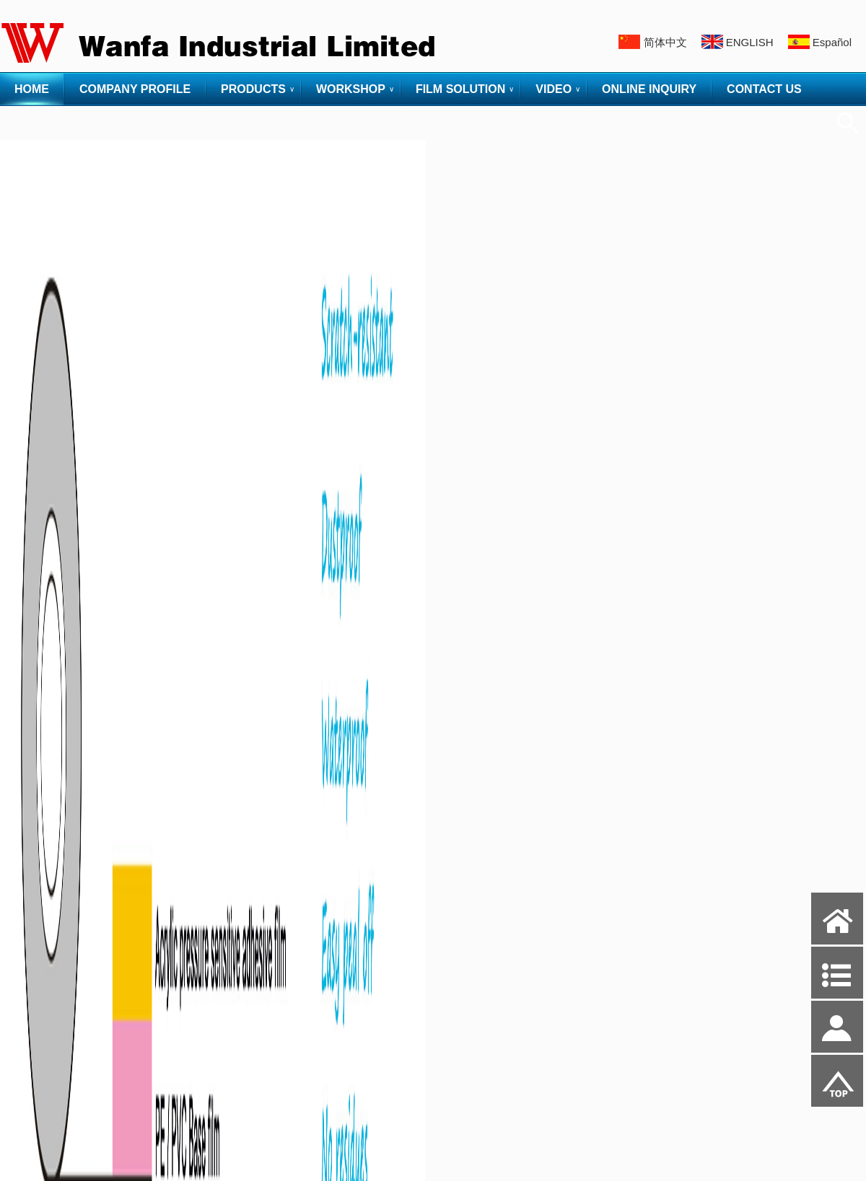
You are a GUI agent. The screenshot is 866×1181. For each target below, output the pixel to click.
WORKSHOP (350, 89)
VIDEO (553, 89)
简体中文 (665, 42)
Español (832, 42)
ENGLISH (750, 42)
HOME (31, 89)
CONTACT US (764, 89)
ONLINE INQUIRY (649, 89)
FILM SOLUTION (460, 89)
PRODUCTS (253, 89)
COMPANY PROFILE (135, 89)
